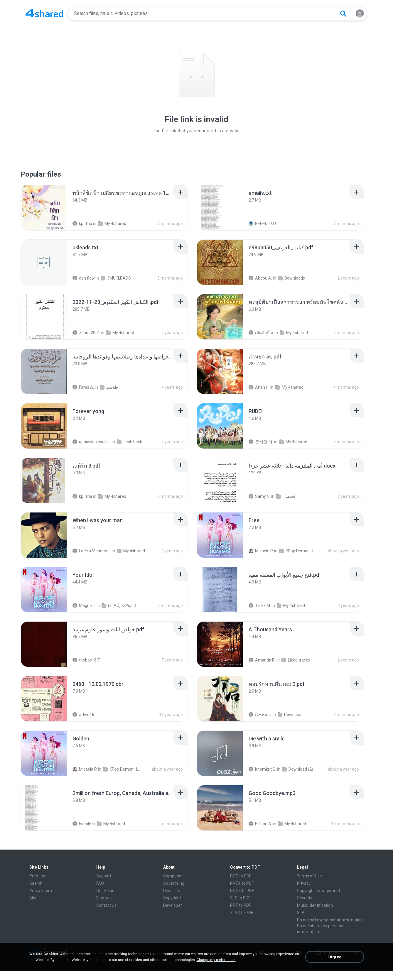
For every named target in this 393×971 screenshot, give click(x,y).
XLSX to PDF (241, 912)
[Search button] (343, 13)
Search (36, 883)
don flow (83, 278)
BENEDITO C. (264, 223)
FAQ (100, 883)
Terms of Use (309, 876)
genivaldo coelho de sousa (91, 441)
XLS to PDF (240, 898)
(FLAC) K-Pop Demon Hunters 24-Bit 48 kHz (121, 605)
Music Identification (315, 905)
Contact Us (106, 905)
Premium (38, 876)
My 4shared (112, 223)
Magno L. (84, 605)
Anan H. (259, 387)
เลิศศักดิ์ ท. (261, 332)
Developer (172, 905)
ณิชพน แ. (260, 714)
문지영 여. (261, 441)
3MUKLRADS (116, 278)
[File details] (44, 207)
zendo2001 (86, 332)
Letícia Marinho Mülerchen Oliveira (91, 551)
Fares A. (83, 387)
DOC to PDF (240, 876)
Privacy (304, 883)
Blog (33, 898)
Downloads (291, 278)
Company (172, 876)
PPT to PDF (240, 905)
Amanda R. (262, 660)
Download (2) (297, 769)
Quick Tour (106, 890)
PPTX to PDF (242, 883)
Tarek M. (260, 605)
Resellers (171, 890)
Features (104, 898)
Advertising (173, 883)
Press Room (40, 890)
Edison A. (260, 823)
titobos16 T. (86, 660)
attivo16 (83, 714)
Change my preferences (216, 960)
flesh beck (129, 441)
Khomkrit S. (262, 769)
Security (304, 898)
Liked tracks (295, 660)
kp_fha (82, 223)
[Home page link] (44, 13)
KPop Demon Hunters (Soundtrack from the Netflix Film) (298, 551)
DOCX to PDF (242, 890)
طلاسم (109, 387)
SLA (301, 912)
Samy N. (259, 496)
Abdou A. (260, 278)
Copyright (172, 898)
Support (103, 876)
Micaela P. (261, 551)
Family (81, 823)
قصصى (285, 496)
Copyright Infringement (318, 890)
